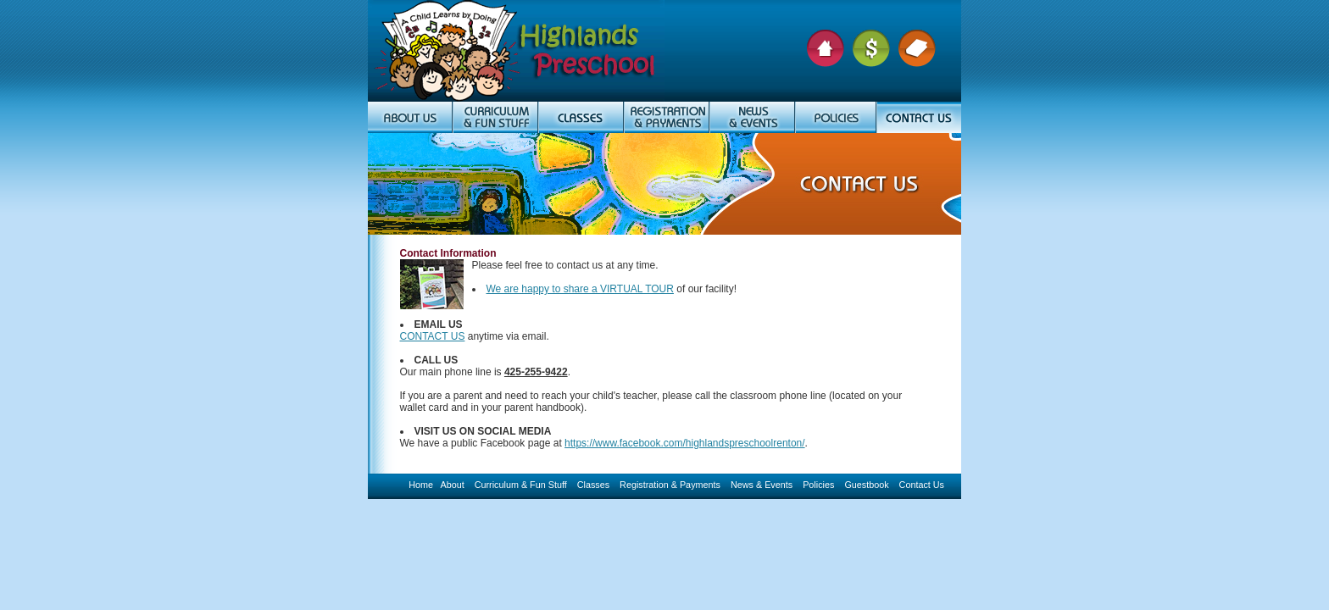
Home (421, 485)
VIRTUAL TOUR (637, 289)
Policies (818, 485)
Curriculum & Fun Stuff (521, 485)
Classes (593, 485)
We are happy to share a (544, 289)
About (452, 485)
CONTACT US (432, 336)
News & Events (761, 485)
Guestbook (866, 485)
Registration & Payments (670, 485)
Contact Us (921, 485)
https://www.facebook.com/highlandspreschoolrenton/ (684, 443)
